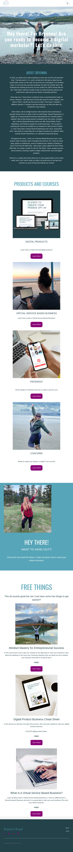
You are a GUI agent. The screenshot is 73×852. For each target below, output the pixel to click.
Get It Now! (36, 669)
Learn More (36, 256)
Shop (67, 831)
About (67, 828)
